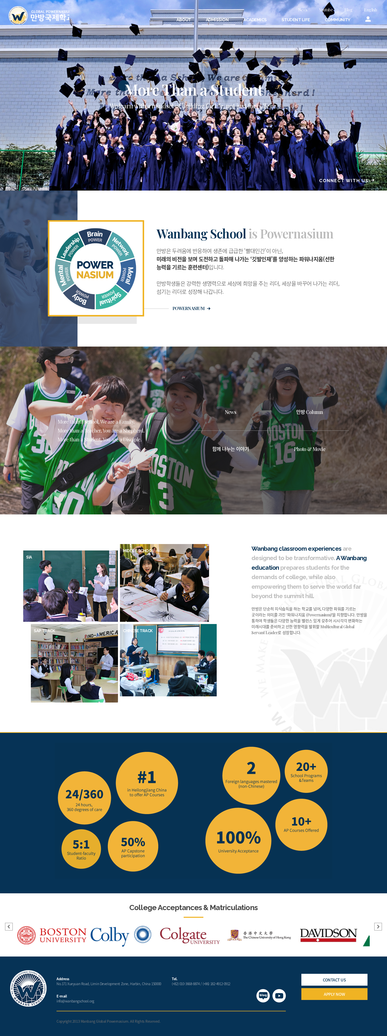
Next (378, 927)
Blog (348, 9)
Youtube (326, 9)
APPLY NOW (334, 994)
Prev (9, 927)
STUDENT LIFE (296, 19)
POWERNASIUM (188, 308)
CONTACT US (334, 980)
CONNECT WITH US (343, 180)
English (370, 9)
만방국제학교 (41, 15)
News (302, 9)
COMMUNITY (337, 19)
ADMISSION (217, 19)
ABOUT (183, 19)
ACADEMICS (255, 19)
